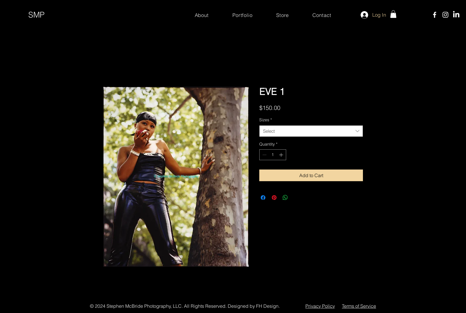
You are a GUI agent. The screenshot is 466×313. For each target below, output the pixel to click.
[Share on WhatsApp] (285, 197)
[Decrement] (263, 155)
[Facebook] (435, 15)
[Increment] (281, 155)
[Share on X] (296, 197)
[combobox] (311, 131)
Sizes (265, 119)
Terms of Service (359, 306)
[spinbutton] (272, 155)
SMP (36, 15)
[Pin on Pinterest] (274, 197)
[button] (393, 14)
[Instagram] (445, 15)
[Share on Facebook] (263, 197)
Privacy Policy (320, 306)
